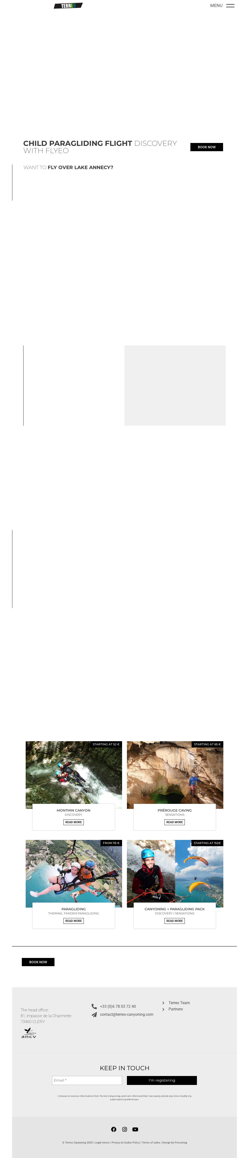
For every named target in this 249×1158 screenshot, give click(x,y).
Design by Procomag (174, 1142)
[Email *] (87, 1080)
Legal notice (102, 1142)
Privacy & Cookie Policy (126, 1142)
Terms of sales (151, 1142)
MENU (216, 5)
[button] (73, 822)
